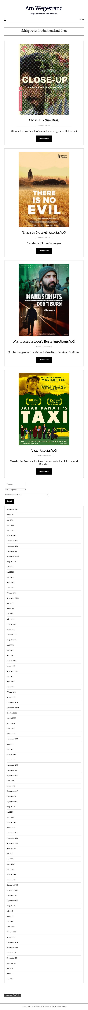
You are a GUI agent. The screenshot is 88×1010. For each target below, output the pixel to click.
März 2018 (10, 781)
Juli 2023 (10, 604)
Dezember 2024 (12, 541)
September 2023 (13, 598)
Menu (82, 20)
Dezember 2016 (12, 833)
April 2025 (10, 525)
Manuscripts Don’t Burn (44, 341)
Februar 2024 (11, 593)
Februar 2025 (11, 536)
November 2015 (12, 890)
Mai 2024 (10, 578)
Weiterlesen (44, 139)
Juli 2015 (10, 911)
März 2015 (10, 927)
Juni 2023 (10, 609)
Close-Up (44, 120)
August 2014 (11, 963)
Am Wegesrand (44, 8)
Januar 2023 (11, 630)
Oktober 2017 (11, 797)
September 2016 (12, 844)
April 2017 (10, 817)
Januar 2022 (11, 666)
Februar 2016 (11, 875)
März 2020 (11, 729)
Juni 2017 (10, 812)
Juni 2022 (10, 645)
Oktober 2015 (11, 896)
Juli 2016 (10, 854)
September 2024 (13, 557)
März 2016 (10, 870)
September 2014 (12, 958)
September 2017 (12, 802)
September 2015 (12, 901)
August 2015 (11, 906)
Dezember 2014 (12, 943)
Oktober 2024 (12, 551)
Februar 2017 (11, 823)
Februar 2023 (11, 624)
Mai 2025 (10, 520)
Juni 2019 (10, 744)
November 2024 (13, 546)
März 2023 (10, 619)
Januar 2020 (11, 734)
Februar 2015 (11, 932)
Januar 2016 (11, 880)
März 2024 (10, 588)
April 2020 (11, 724)
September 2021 (12, 671)
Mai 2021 (10, 677)
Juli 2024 (10, 567)
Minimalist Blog (49, 1007)
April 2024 (11, 583)
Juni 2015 (10, 916)
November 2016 (12, 838)
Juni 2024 (10, 572)
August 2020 (11, 718)
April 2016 (10, 864)
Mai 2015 (10, 922)
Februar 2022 (11, 661)
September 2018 (12, 776)
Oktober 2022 (12, 635)
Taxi (44, 450)
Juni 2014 (10, 974)
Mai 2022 (10, 651)
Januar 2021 (11, 697)
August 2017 (11, 807)
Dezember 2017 (12, 791)
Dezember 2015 (12, 885)
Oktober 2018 (12, 771)
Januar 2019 (11, 760)
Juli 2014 (10, 969)
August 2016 (11, 849)
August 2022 (11, 640)
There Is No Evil (44, 232)
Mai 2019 (10, 750)
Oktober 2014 (12, 953)
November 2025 (12, 510)
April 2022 (11, 656)
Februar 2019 (11, 755)
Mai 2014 (10, 979)
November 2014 (12, 948)
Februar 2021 (11, 692)
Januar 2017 (11, 828)
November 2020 (13, 708)
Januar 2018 (11, 786)
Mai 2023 (10, 614)
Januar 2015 (11, 937)
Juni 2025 (10, 515)
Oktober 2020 (12, 713)
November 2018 (12, 765)
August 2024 (11, 562)
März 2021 (10, 687)
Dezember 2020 (12, 703)
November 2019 (12, 739)
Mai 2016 (10, 859)
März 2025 (10, 531)
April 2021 (10, 682)
